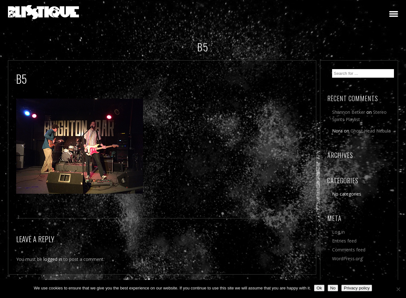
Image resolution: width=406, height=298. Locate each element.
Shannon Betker (348, 112)
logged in (52, 259)
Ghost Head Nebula (370, 131)
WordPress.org (347, 259)
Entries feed (344, 241)
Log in (338, 232)
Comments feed (348, 250)
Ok (319, 288)
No (333, 288)
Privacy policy (357, 288)
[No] (398, 289)
